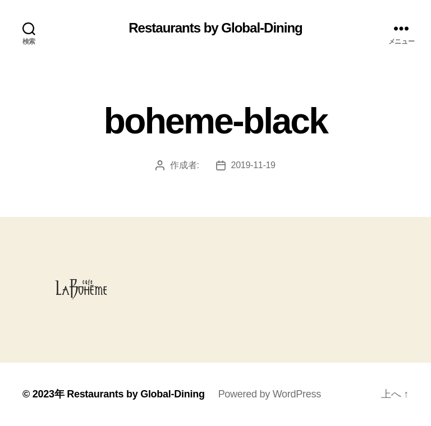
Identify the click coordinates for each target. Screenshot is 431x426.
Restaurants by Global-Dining (215, 28)
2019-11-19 (253, 165)
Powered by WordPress (269, 394)
